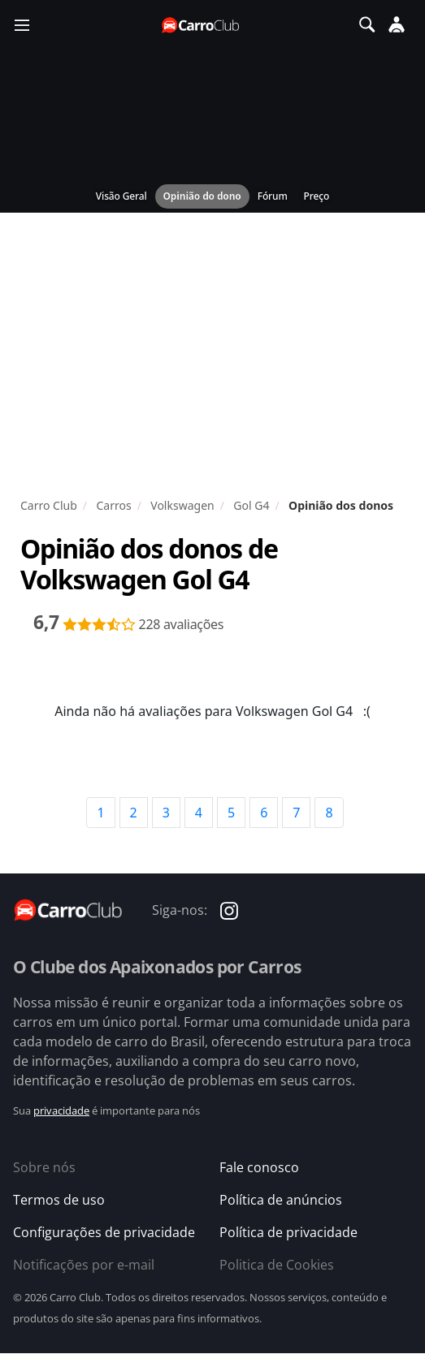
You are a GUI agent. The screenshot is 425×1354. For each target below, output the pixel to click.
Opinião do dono (202, 196)
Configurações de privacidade (104, 1232)
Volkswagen (182, 505)
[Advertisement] (212, 358)
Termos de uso (59, 1200)
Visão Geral (121, 196)
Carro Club (48, 505)
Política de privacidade (288, 1232)
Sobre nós (44, 1167)
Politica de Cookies (276, 1265)
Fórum (273, 196)
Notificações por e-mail (83, 1265)
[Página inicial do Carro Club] (201, 25)
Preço (317, 196)
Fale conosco (259, 1167)
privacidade (61, 1110)
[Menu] (22, 24)
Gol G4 (251, 505)
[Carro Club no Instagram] (229, 909)
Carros (113, 505)
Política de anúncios (280, 1200)
